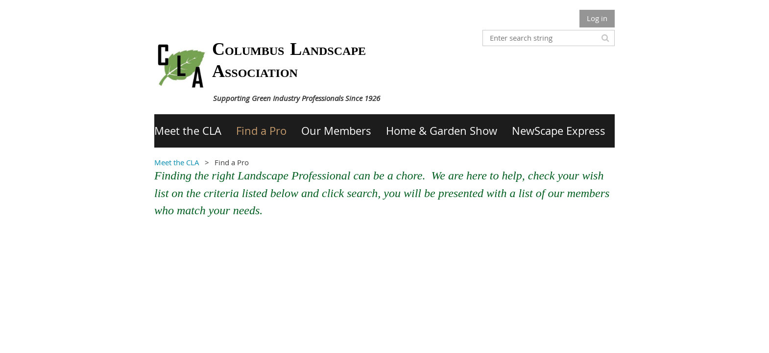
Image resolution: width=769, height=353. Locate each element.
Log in (597, 18)
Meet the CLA (176, 162)
